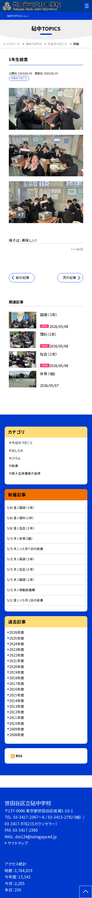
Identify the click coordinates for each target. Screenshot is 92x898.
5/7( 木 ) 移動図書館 (21, 589)
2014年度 (16, 700)
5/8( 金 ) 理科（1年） (20, 517)
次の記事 (69, 277)
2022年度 (16, 655)
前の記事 (22, 277)
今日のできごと (22, 442)
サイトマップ (18, 843)
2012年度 (16, 711)
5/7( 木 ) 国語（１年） (21, 579)
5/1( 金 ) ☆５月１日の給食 (25, 600)
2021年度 (16, 660)
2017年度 (16, 683)
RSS (19, 755)
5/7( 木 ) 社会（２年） (21, 569)
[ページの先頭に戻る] (85, 892)
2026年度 (16, 632)
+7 (21, 214)
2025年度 (16, 638)
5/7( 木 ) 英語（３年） (21, 559)
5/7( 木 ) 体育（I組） (20, 538)
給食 (15, 465)
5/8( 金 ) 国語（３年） (21, 507)
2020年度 (16, 666)
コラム (16, 458)
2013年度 (16, 706)
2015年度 (16, 695)
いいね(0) (77, 249)
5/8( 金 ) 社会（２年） (21, 528)
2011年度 (16, 717)
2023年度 (16, 649)
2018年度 (16, 677)
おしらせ (17, 450)
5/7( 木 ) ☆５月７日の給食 (25, 548)
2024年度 (16, 643)
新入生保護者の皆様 (26, 473)
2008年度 (16, 734)
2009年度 (16, 729)
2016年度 (16, 689)
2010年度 (16, 723)
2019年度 (16, 672)
